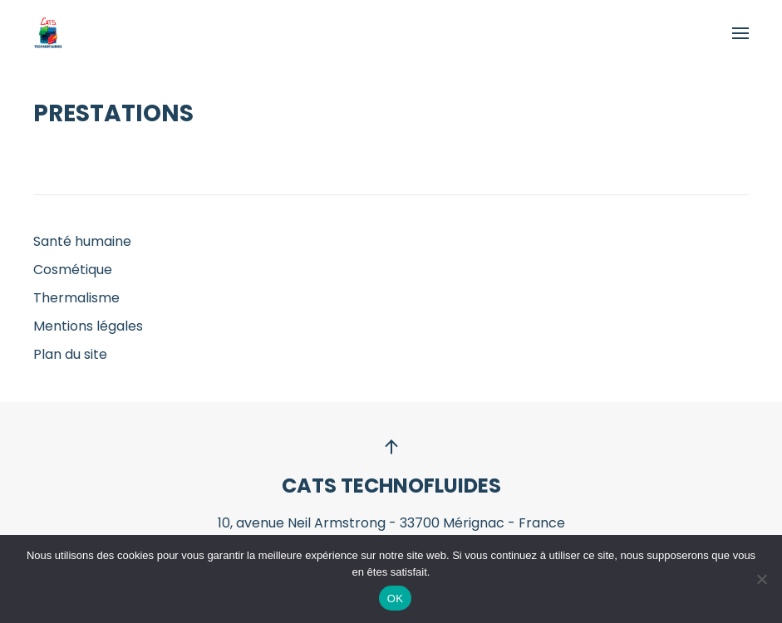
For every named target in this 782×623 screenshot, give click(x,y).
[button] (740, 33)
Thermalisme (76, 297)
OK (395, 598)
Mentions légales (88, 326)
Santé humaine (82, 241)
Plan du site (70, 354)
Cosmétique (72, 269)
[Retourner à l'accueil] (47, 33)
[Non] (761, 579)
